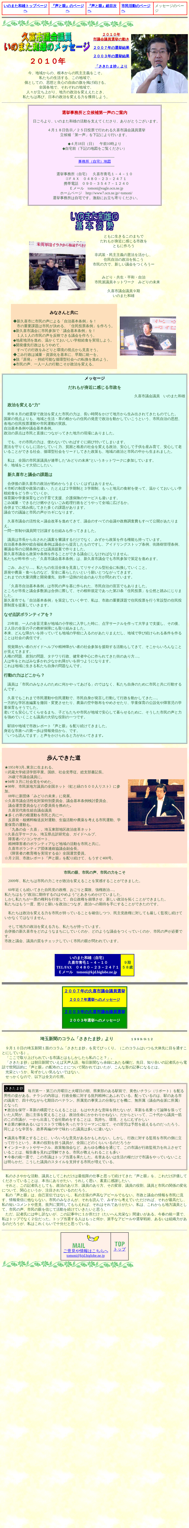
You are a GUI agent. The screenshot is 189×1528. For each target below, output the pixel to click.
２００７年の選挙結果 (111, 48)
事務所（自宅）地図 (94, 161)
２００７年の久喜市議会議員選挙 (94, 991)
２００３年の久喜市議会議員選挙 (94, 1011)
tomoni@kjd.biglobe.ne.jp (85, 1249)
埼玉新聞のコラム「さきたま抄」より (76, 1038)
